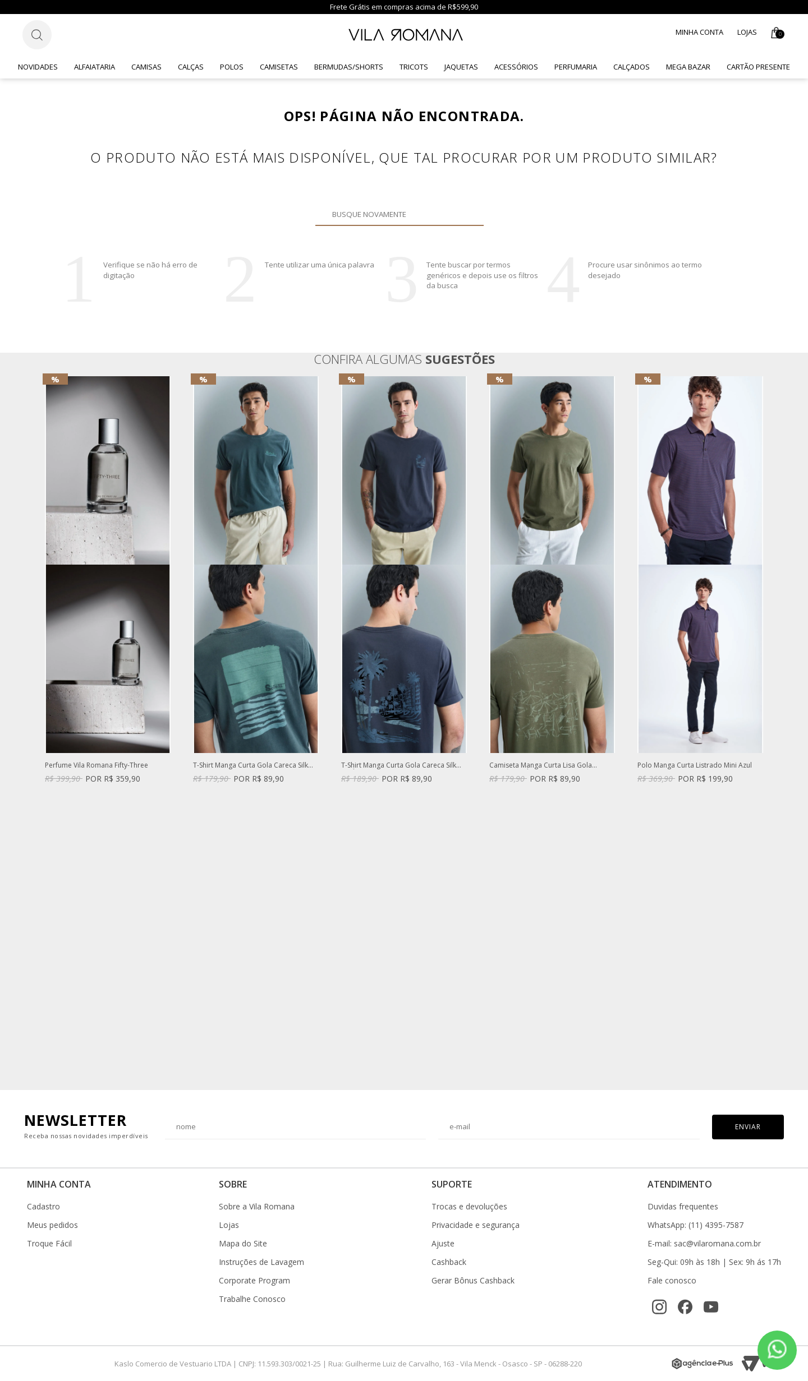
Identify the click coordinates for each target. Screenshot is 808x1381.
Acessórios (516, 67)
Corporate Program (254, 1281)
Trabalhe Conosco (252, 1299)
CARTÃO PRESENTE (758, 67)
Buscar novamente (468, 214)
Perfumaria (575, 67)
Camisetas (279, 67)
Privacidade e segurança (475, 1225)
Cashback (448, 1262)
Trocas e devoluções (469, 1207)
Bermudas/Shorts (348, 67)
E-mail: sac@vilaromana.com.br (704, 1244)
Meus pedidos (52, 1225)
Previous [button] (44, 727)
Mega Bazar (688, 67)
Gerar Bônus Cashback (473, 1281)
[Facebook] (685, 1307)
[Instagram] (659, 1307)
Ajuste (442, 1244)
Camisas (146, 67)
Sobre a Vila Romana (257, 1207)
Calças (191, 67)
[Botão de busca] (37, 34)
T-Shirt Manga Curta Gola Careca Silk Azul (398, 765)
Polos (232, 67)
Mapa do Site (243, 1244)
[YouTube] (711, 1307)
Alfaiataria (94, 67)
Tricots (414, 67)
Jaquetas (461, 67)
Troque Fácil (49, 1244)
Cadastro (43, 1207)
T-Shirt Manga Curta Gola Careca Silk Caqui (250, 765)
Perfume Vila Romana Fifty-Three (96, 765)
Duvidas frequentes (683, 1207)
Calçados (631, 67)
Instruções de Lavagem (261, 1262)
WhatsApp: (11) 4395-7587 (695, 1225)
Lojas (747, 32)
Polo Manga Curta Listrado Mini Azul (694, 765)
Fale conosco (672, 1281)
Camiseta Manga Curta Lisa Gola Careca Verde (540, 765)
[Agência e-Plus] (702, 1364)
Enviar (748, 1126)
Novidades (38, 67)
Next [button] (763, 727)
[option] (108, 590)
